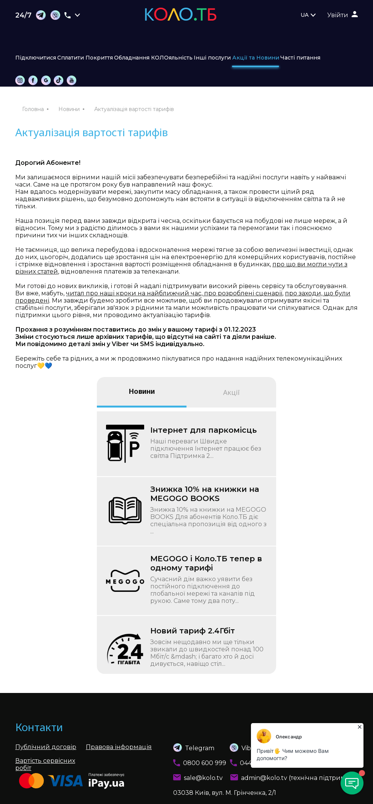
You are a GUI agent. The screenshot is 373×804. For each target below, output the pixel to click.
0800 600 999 (204, 763)
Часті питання (300, 57)
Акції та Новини (255, 57)
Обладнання (132, 57)
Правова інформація (119, 747)
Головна (33, 109)
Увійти (337, 15)
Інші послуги (212, 57)
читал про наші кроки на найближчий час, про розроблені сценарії (174, 293)
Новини (69, 109)
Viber (235, 747)
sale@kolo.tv (203, 777)
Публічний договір (45, 747)
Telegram (193, 747)
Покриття (99, 57)
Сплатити (70, 57)
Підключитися (35, 57)
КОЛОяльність (172, 57)
